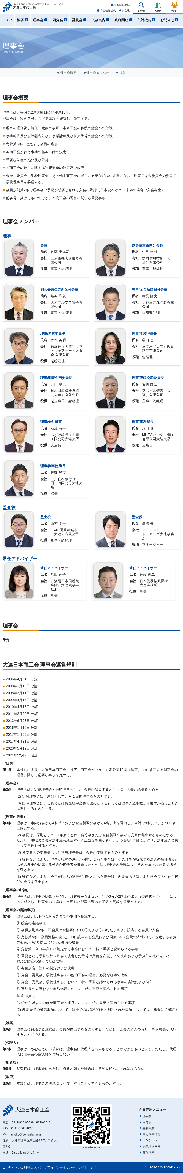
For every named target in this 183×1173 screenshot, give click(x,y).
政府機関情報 (151, 1134)
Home (6, 52)
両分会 (147, 1122)
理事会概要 (68, 73)
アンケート (150, 1140)
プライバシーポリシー (60, 1167)
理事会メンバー (97, 73)
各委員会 (148, 1128)
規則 (122, 73)
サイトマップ (87, 1167)
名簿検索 (148, 1152)
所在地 (124, 12)
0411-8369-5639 (23, 1122)
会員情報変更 (151, 1146)
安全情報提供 (120, 6)
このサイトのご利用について (22, 1167)
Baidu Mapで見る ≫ (25, 1152)
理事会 (147, 1116)
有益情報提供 (106, 12)
